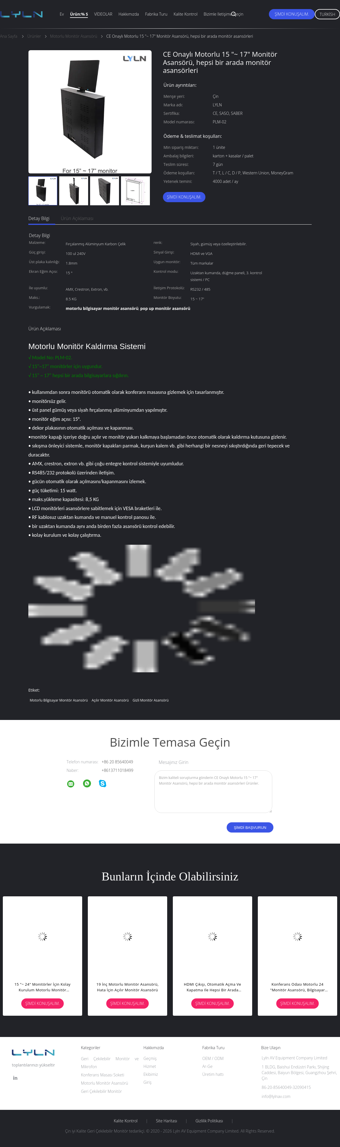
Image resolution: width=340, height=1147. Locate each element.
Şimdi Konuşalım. (292, 14)
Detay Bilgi (39, 218)
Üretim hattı (213, 1074)
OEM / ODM (213, 1058)
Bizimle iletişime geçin (223, 14)
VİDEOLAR (103, 14)
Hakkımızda (128, 14)
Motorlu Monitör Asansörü (104, 1083)
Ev (62, 14)
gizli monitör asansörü (151, 700)
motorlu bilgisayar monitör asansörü (59, 700)
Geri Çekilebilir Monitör (101, 1091)
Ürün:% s (79, 14)
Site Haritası (166, 1121)
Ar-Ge (207, 1066)
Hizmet (149, 1066)
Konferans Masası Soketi (102, 1075)
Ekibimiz (150, 1074)
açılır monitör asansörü (110, 700)
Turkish (327, 14)
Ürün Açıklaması (77, 218)
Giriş (147, 1082)
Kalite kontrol (185, 14)
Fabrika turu (156, 14)
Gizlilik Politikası (209, 1121)
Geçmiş (150, 1058)
